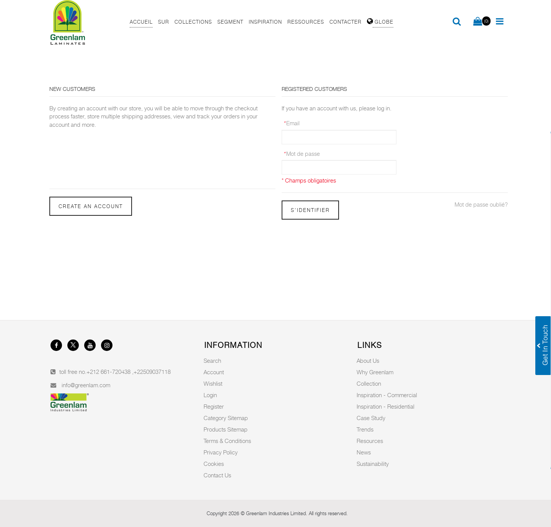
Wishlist (213, 383)
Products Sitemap (226, 429)
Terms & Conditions (227, 440)
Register (214, 406)
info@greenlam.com (86, 385)
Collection (369, 383)
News (364, 452)
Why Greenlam (375, 372)
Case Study (371, 417)
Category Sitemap (226, 417)
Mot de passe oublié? (481, 204)
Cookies (214, 463)
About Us (368, 360)
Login (210, 394)
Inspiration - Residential (385, 406)
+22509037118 (152, 371)
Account (214, 372)
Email (291, 123)
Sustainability (373, 463)
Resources (370, 440)
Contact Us (217, 475)
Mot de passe (301, 153)
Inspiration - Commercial (387, 394)
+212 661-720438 (109, 371)
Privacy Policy (221, 452)
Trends (365, 429)
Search (212, 360)
